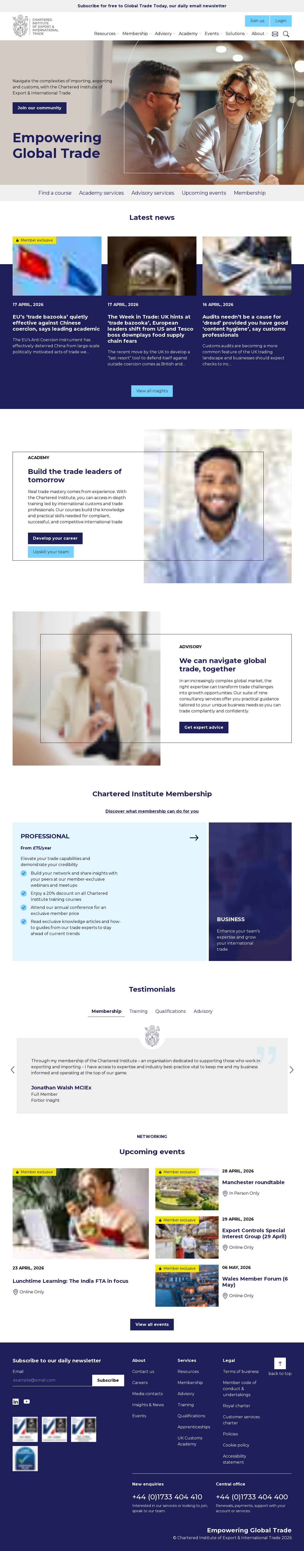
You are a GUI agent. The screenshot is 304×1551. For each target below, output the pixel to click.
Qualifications (170, 1011)
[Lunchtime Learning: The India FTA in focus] (81, 1231)
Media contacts (147, 1393)
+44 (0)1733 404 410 (167, 1497)
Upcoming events (204, 193)
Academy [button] (188, 33)
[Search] (286, 34)
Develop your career (55, 538)
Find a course (55, 193)
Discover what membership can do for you (152, 811)
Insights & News (148, 1404)
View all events (152, 1324)
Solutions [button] (235, 33)
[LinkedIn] (16, 1401)
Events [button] (212, 33)
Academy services (101, 193)
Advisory (203, 1011)
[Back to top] (280, 1363)
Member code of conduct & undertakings (239, 1388)
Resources (188, 1371)
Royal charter (236, 1405)
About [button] (258, 33)
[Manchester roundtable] (223, 1189)
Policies (230, 1434)
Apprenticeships (194, 1427)
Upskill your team (51, 551)
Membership (250, 193)
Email (18, 1371)
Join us (257, 20)
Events (139, 1416)
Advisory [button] (163, 33)
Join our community (39, 108)
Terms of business (241, 1371)
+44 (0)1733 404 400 (252, 1497)
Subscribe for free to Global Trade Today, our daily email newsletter (152, 6)
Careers (140, 1382)
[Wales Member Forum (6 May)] (223, 1286)
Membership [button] (135, 33)
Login (280, 20)
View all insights (152, 391)
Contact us (143, 1371)
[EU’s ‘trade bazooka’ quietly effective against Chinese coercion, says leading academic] (57, 295)
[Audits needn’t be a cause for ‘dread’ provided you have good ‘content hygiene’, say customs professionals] (246, 301)
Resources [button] (104, 33)
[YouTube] (27, 1401)
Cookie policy (236, 1445)
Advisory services (152, 193)
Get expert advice (203, 727)
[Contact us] (275, 33)
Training (138, 1011)
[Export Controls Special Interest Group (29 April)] (223, 1237)
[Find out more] (110, 891)
